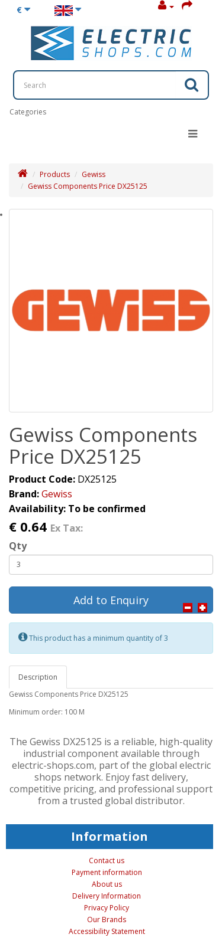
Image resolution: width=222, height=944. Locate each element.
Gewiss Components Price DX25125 (87, 186)
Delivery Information (106, 896)
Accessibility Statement (107, 931)
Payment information (107, 872)
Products (55, 174)
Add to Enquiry (111, 600)
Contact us (106, 861)
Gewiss (93, 174)
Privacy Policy (106, 908)
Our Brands (106, 919)
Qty (18, 546)
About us (107, 884)
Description (37, 677)
